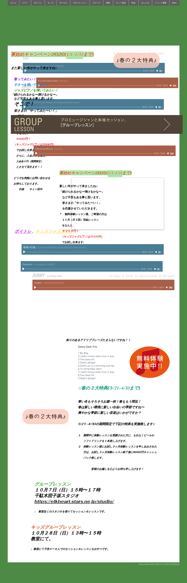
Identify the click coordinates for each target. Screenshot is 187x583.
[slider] (161, 71)
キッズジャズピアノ (54, 231)
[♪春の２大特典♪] (136, 60)
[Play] (36, 153)
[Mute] (157, 71)
